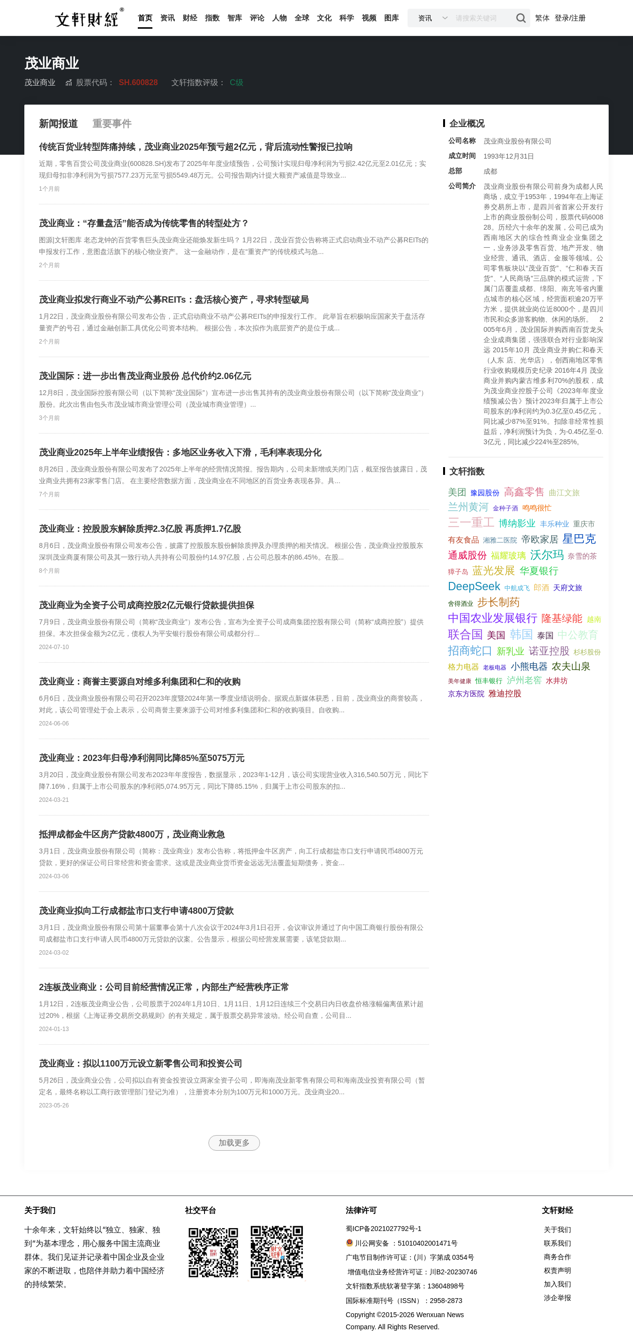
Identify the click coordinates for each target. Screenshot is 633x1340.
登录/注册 (570, 18)
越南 (594, 619)
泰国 (545, 635)
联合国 (465, 634)
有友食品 (463, 540)
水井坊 (557, 680)
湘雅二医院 (500, 540)
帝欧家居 (540, 539)
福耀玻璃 (508, 556)
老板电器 (494, 667)
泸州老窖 (524, 680)
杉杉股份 (587, 652)
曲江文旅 (564, 493)
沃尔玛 (547, 554)
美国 (496, 635)
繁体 (542, 18)
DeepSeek (474, 586)
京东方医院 (466, 693)
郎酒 (541, 587)
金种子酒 (505, 508)
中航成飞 (517, 588)
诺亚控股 (549, 650)
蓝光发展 (493, 570)
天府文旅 (567, 587)
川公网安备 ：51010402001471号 (406, 1243)
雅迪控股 (504, 693)
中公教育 (578, 634)
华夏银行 (539, 570)
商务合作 (557, 1257)
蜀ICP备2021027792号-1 (384, 1228)
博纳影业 (517, 523)
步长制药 (498, 602)
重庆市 (584, 524)
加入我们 (557, 1284)
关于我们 (557, 1229)
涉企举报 (557, 1298)
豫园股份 (485, 493)
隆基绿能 (561, 618)
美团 (457, 492)
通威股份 (467, 555)
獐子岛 (458, 572)
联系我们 (557, 1243)
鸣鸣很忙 (537, 508)
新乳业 (510, 651)
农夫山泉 (571, 666)
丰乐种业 (554, 524)
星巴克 (579, 538)
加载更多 (234, 1143)
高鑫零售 (524, 491)
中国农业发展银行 (493, 618)
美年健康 (459, 681)
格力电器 (463, 667)
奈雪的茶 (582, 556)
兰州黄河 (468, 506)
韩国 (521, 634)
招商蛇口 (470, 650)
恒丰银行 (489, 681)
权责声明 (557, 1270)
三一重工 (471, 522)
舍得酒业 (460, 603)
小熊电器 (529, 666)
